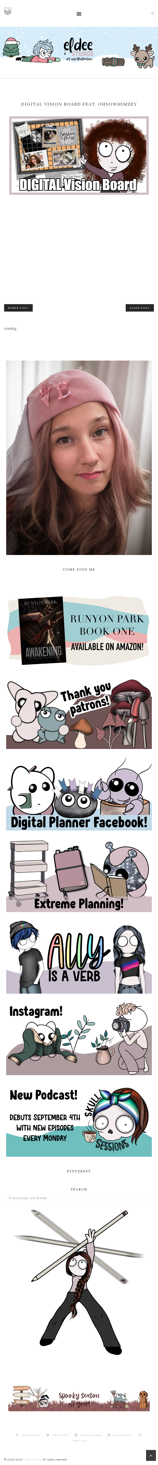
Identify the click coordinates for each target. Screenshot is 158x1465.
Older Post (140, 308)
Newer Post (18, 308)
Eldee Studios (32, 1459)
